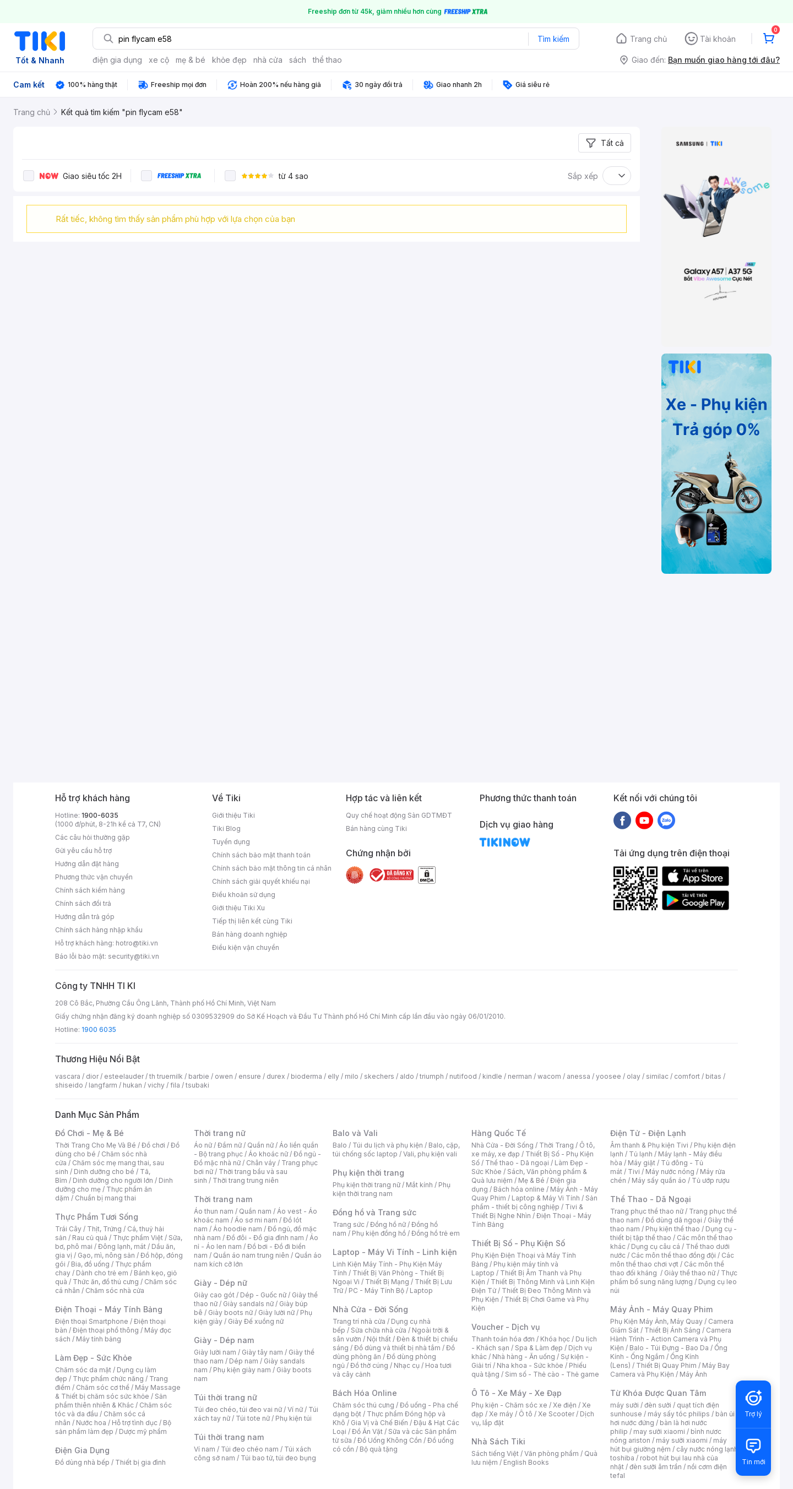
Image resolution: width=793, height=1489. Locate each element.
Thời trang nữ (220, 1133)
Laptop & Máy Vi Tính (546, 1198)
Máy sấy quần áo (659, 1180)
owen (224, 1076)
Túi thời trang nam (229, 1437)
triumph (432, 1076)
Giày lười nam (215, 1352)
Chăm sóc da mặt (83, 1370)
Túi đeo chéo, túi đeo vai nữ (238, 1409)
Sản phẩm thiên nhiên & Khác (111, 1400)
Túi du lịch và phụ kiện (387, 1145)
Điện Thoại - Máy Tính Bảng (108, 1309)
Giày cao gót (214, 1295)
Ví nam (204, 1449)
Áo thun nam (213, 1211)
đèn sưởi (657, 1405)
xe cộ (159, 59)
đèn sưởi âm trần (655, 1467)
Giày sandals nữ (248, 1304)
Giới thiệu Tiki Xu (238, 908)
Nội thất (379, 1339)
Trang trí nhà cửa (359, 1321)
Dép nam (243, 1361)
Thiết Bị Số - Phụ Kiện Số (518, 1243)
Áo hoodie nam (237, 1229)
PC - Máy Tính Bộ (376, 1290)
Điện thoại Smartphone (91, 1321)
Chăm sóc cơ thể (102, 1387)
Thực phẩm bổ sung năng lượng (673, 1277)
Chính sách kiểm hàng (90, 890)
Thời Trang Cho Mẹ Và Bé (95, 1145)
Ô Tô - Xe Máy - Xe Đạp (516, 1393)
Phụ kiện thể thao (672, 1229)
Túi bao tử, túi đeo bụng (278, 1458)
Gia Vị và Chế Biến (379, 1423)
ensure (249, 1076)
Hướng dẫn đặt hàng (87, 864)
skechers (379, 1076)
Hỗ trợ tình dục (134, 1423)
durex (276, 1076)
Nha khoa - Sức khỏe (530, 1365)
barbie (198, 1076)
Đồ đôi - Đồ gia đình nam (265, 1237)
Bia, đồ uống (90, 1264)
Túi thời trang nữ (225, 1397)
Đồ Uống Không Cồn (389, 1440)
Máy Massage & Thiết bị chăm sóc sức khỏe (118, 1391)
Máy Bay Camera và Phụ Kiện (670, 1369)
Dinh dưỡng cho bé (104, 1171)
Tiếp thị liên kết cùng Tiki (252, 921)
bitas (713, 1076)
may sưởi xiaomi (659, 1431)
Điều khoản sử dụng (243, 894)
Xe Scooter (556, 1414)
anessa (578, 1076)
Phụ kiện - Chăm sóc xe (509, 1405)
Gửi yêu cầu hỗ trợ (83, 850)
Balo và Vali (355, 1133)
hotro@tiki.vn (137, 943)
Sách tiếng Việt (495, 1453)
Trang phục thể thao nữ (646, 1211)
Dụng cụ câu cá (655, 1246)
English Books (526, 1462)
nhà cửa (268, 59)
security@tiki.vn (133, 956)
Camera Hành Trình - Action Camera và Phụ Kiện (670, 1339)
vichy (156, 1085)
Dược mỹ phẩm (143, 1431)
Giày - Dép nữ (220, 1282)
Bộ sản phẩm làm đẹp (113, 1427)
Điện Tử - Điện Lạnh (648, 1133)
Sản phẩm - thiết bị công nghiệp (534, 1202)
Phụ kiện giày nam (242, 1370)
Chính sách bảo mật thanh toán (261, 855)
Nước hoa (91, 1423)
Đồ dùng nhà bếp (82, 1462)
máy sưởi (624, 1405)
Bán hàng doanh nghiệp (249, 934)
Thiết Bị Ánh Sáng (672, 1330)
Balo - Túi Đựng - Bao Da (669, 1348)
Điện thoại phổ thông (106, 1330)
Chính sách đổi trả (83, 903)
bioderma (306, 1076)
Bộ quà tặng (379, 1449)
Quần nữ (260, 1145)
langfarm (103, 1085)
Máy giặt (641, 1163)
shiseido (69, 1085)
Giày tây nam (262, 1352)
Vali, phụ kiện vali (430, 1154)
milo (352, 1076)
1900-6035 (100, 815)
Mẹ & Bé (531, 1180)
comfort (687, 1076)
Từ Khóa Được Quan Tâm (658, 1393)
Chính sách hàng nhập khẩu (99, 930)
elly (333, 1076)
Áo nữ (203, 1145)
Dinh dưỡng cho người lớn (113, 1180)
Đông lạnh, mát (122, 1246)
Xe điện (565, 1405)
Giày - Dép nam (224, 1340)
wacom (549, 1076)
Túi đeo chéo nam (250, 1449)
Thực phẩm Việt (138, 1237)
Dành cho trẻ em (102, 1273)
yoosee (608, 1076)
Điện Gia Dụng (82, 1450)
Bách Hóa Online (365, 1393)
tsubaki (197, 1085)
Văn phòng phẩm (551, 1453)
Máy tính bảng (98, 1339)
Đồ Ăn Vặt (367, 1431)
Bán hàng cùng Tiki (376, 828)
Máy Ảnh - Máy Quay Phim (661, 1309)
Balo (340, 1145)
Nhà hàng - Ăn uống (523, 1356)
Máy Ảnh (693, 1374)
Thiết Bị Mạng (387, 1282)
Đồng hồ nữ (388, 1224)
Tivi (634, 1171)
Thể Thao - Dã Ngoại (650, 1199)
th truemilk (166, 1076)
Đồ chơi (153, 1145)
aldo (407, 1076)
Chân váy (261, 1163)
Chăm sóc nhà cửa (114, 1290)
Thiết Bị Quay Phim (666, 1365)
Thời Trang (556, 1145)
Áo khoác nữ (268, 1154)
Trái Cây (68, 1229)
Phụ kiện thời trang (368, 1172)
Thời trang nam (223, 1199)
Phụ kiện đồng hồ (379, 1233)
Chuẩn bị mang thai (105, 1198)
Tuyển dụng (231, 842)
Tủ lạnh (641, 1154)
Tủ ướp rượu (711, 1180)
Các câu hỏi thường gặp (92, 837)
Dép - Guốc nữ (263, 1295)
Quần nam (255, 1211)
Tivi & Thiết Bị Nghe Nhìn (527, 1211)
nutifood (463, 1076)
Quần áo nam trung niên (251, 1255)
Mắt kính (419, 1185)
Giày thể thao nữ (689, 1273)
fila (175, 1085)
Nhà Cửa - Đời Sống (370, 1309)
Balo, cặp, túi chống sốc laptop (396, 1149)
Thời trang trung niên (246, 1180)
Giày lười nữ (276, 1312)
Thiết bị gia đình (140, 1462)
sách (297, 59)
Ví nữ (295, 1409)
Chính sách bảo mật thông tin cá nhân (272, 868)
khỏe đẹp (229, 59)
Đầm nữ (230, 1145)
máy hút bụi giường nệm (668, 1444)
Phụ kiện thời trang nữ (366, 1185)
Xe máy (501, 1414)
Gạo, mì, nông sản (106, 1255)
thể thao (327, 59)
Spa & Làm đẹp (539, 1348)
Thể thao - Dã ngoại (517, 1163)
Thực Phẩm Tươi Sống (96, 1216)
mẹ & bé (190, 59)
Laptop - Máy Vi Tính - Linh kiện (395, 1252)
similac (657, 1076)
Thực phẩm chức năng (108, 1378)
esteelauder (124, 1076)
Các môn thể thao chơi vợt (672, 1259)
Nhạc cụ (407, 1365)
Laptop (421, 1290)
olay (633, 1076)
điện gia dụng (117, 59)
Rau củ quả (89, 1237)
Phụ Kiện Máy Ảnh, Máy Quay (656, 1321)
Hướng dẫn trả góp (85, 916)
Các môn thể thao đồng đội (673, 1255)
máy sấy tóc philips (679, 1414)
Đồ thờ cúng (369, 1365)
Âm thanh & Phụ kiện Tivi (649, 1145)
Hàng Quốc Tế (498, 1133)
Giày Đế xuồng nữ (256, 1321)
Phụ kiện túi (293, 1418)
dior (92, 1076)
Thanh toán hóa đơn (503, 1339)
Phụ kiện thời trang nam (391, 1189)
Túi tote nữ (253, 1418)
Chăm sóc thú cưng (363, 1405)
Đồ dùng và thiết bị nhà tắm (397, 1348)
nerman (520, 1076)
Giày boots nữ (230, 1312)
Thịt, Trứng (104, 1229)
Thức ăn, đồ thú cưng (106, 1282)
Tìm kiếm (553, 39)
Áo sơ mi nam (256, 1220)
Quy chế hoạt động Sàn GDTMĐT (399, 815)
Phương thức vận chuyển (94, 877)
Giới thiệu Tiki (233, 815)
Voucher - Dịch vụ (505, 1327)
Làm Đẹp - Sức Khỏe (93, 1357)
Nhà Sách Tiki (498, 1441)
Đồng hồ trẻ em (435, 1233)
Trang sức (349, 1224)
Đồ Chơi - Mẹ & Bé (89, 1133)
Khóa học (555, 1339)
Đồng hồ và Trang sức (374, 1212)
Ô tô (526, 1414)
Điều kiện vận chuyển (245, 947)
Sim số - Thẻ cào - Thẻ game (552, 1374)
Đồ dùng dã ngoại (673, 1220)
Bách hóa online (519, 1189)
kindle (492, 1076)
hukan (132, 1085)
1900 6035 (99, 1029)
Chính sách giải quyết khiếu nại (261, 881)
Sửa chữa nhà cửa (378, 1330)
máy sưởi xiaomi (682, 1440)
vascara (67, 1076)
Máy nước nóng (669, 1171)
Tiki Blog (226, 828)
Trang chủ (648, 39)
